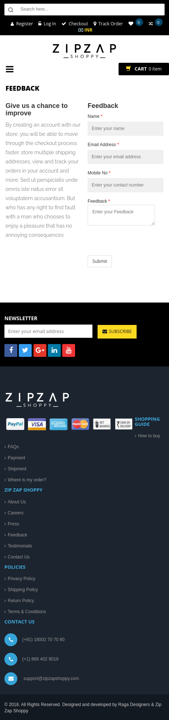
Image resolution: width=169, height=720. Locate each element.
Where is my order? (27, 479)
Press (13, 524)
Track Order (110, 24)
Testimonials (20, 546)
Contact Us (18, 557)
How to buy (149, 435)
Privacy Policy (21, 578)
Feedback (99, 201)
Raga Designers (134, 704)
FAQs (13, 446)
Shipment (17, 468)
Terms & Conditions (27, 611)
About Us (17, 501)
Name (95, 116)
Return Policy (21, 600)
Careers (16, 512)
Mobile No (99, 173)
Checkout (78, 24)
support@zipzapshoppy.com (51, 678)
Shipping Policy (23, 589)
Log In (49, 24)
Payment (16, 457)
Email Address (103, 144)
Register (24, 24)
